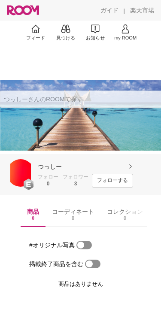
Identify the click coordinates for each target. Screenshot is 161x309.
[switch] (84, 245)
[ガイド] (109, 10)
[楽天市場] (142, 10)
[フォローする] (112, 181)
